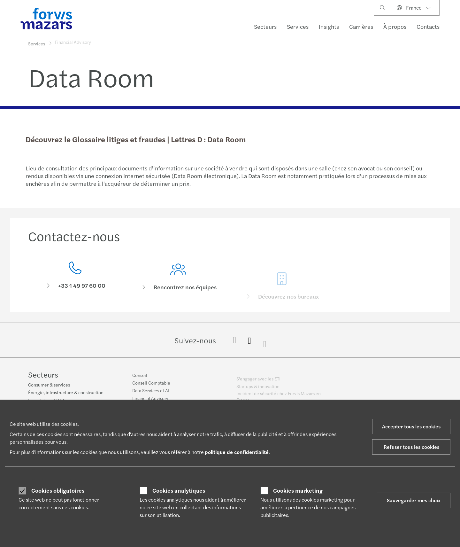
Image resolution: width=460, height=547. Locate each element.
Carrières (361, 26)
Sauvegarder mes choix (414, 500)
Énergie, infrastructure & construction (65, 392)
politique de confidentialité (237, 452)
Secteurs (265, 26)
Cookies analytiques (178, 490)
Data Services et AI (150, 394)
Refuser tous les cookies (411, 446)
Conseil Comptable (151, 386)
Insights (329, 26)
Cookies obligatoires (57, 490)
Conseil (139, 378)
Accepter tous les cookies (411, 426)
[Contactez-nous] (75, 277)
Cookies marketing (298, 490)
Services (298, 26)
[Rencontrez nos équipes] (178, 286)
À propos (394, 26)
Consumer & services (49, 385)
